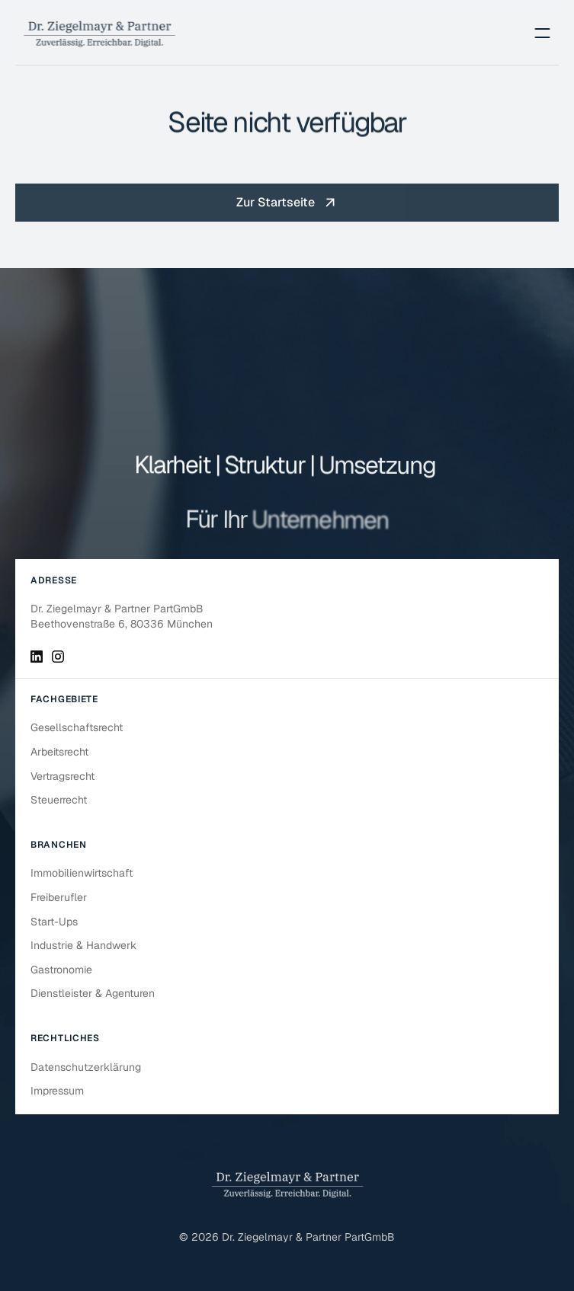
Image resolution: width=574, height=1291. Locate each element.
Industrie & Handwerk (83, 945)
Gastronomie (61, 969)
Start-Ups (54, 921)
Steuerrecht (58, 800)
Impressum (57, 1091)
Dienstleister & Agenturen (92, 993)
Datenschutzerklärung (85, 1067)
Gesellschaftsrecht (76, 727)
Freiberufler (58, 897)
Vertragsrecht (62, 776)
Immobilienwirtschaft (81, 873)
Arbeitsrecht (59, 752)
